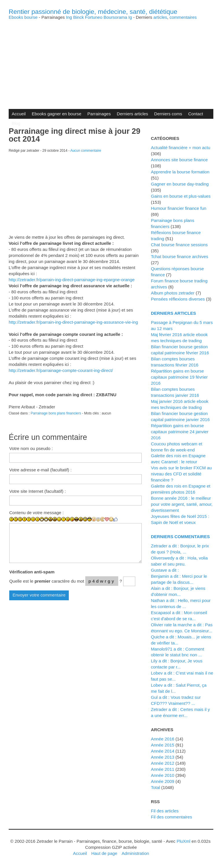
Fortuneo (93, 17)
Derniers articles (132, 113)
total (156, 787)
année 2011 (162, 769)
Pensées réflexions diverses (178, 299)
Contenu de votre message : (36, 512)
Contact (195, 113)
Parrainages (99, 113)
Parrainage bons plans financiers (56, 413)
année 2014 (162, 751)
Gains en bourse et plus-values (181, 196)
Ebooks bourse (23, 17)
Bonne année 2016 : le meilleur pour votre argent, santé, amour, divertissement (181, 504)
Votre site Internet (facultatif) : (37, 491)
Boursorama (115, 17)
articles (160, 17)
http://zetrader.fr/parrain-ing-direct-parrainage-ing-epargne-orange (72, 279)
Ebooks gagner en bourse (57, 113)
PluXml (183, 841)
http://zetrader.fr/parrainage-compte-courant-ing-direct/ (61, 370)
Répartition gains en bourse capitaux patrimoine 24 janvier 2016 (179, 431)
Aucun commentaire (85, 151)
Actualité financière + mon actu (180, 147)
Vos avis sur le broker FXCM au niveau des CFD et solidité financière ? (181, 473)
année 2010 (162, 775)
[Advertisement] (111, 59)
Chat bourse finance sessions (179, 244)
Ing (69, 17)
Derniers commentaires (180, 536)
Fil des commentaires (171, 816)
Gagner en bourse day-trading (180, 183)
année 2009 (162, 781)
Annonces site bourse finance (179, 159)
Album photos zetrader (173, 292)
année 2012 (162, 763)
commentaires (183, 17)
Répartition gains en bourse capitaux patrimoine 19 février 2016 (179, 377)
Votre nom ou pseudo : (31, 448)
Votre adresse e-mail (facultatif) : (40, 469)
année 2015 (162, 744)
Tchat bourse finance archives (179, 256)
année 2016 (162, 738)
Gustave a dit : (165, 570)
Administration (135, 853)
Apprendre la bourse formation (180, 171)
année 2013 (162, 757)
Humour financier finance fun (178, 208)
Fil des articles (165, 810)
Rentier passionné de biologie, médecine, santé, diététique (93, 11)
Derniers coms (168, 113)
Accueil (18, 113)
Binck (78, 17)
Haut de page (104, 853)
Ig (130, 17)
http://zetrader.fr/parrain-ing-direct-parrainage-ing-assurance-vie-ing (73, 322)
